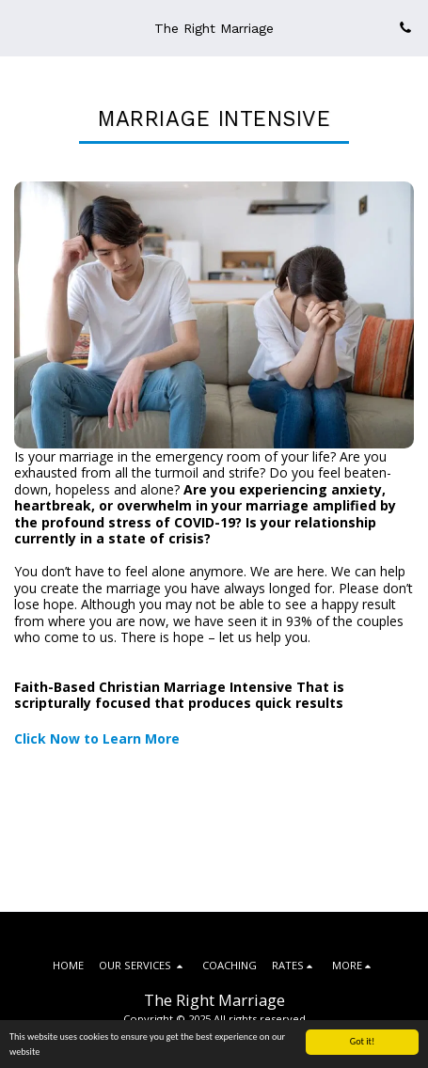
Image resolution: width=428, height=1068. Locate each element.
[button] (21, 27)
